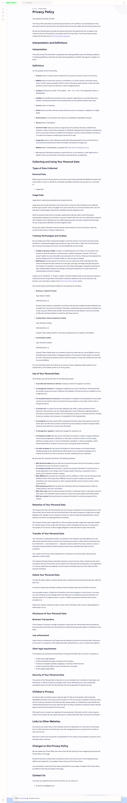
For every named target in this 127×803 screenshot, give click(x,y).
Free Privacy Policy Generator (60, 36)
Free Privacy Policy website (69, 281)
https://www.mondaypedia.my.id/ (78, 148)
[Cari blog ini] (36, 2)
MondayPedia (23, 798)
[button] (124, 2)
